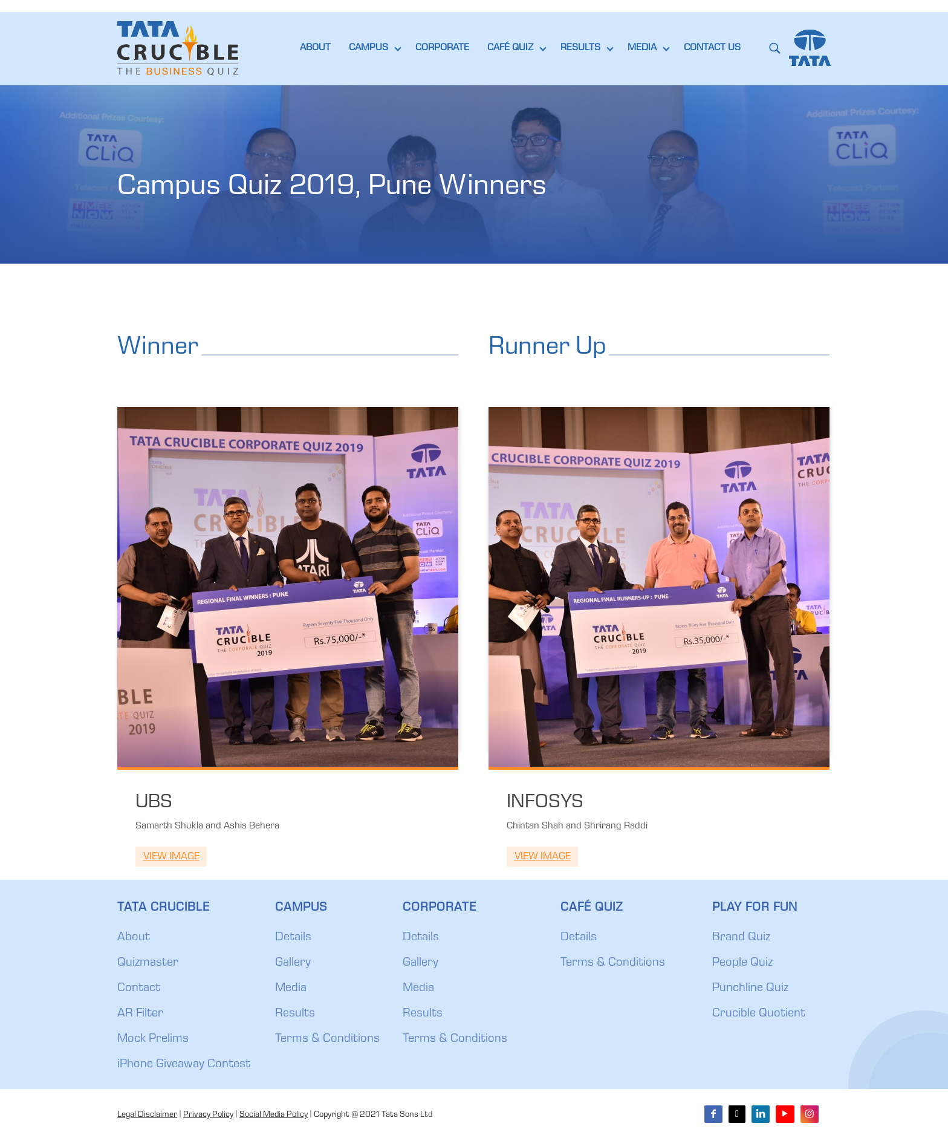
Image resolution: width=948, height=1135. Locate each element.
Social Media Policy (273, 1115)
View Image (171, 857)
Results (295, 1014)
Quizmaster (147, 963)
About (133, 938)
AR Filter (140, 1014)
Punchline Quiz (750, 989)
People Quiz (742, 963)
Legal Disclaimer (147, 1115)
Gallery (293, 963)
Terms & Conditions (327, 1039)
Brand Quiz (741, 938)
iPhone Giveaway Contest (183, 1065)
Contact (138, 989)
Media (291, 989)
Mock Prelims (153, 1039)
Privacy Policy (208, 1115)
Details (293, 938)
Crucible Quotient (758, 1014)
